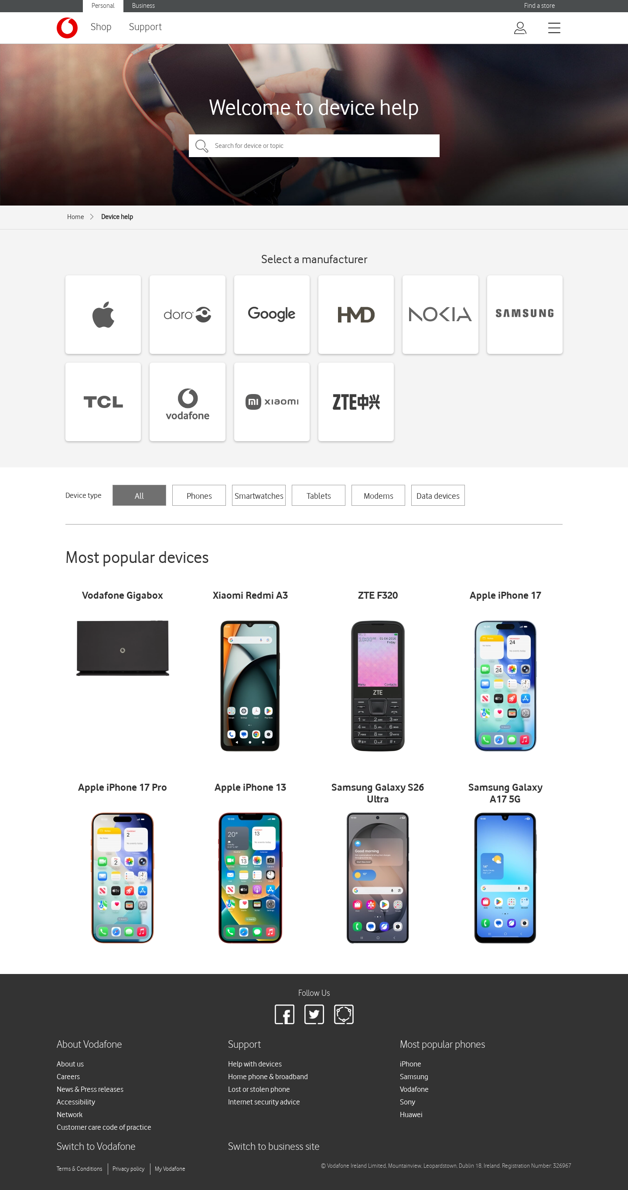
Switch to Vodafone (96, 1147)
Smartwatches (259, 496)
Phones (199, 496)
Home (75, 217)
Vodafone (414, 1089)
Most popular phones (442, 1044)
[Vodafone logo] (67, 27)
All (139, 496)
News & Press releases (90, 1089)
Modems (378, 496)
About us (70, 1064)
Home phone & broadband (268, 1076)
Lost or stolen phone (259, 1089)
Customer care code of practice (104, 1127)
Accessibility (76, 1101)
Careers (68, 1076)
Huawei (411, 1114)
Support (145, 27)
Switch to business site (274, 1147)
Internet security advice (264, 1101)
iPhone (410, 1064)
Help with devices (255, 1064)
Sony (407, 1101)
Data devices (438, 496)
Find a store (539, 6)
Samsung (414, 1076)
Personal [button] (103, 6)
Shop (101, 27)
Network (69, 1114)
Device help (117, 217)
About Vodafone (89, 1044)
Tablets (319, 496)
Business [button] (143, 6)
